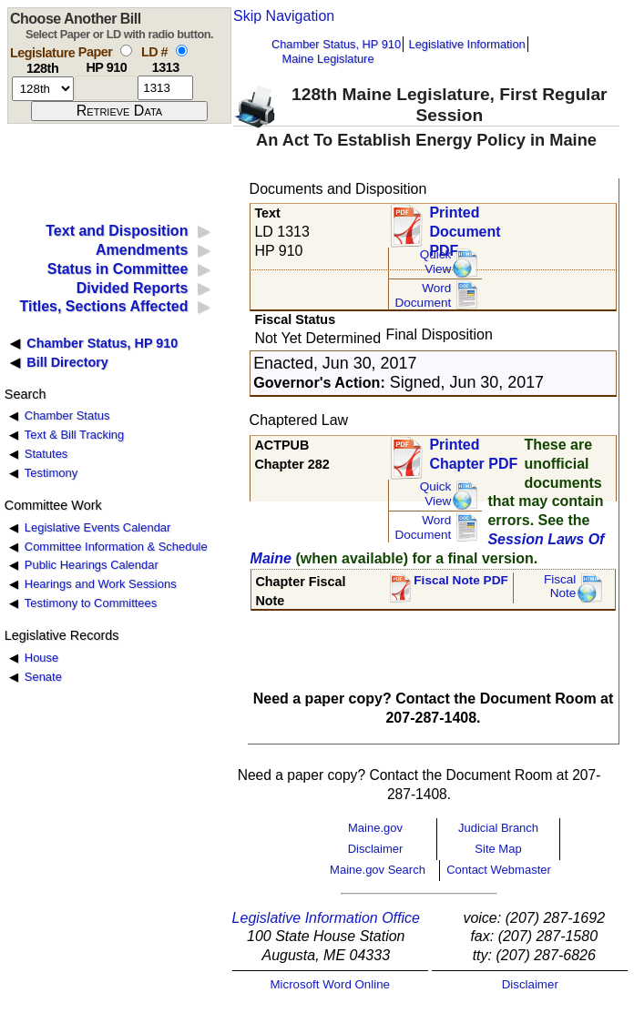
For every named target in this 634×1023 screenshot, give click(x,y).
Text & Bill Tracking (74, 434)
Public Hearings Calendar (91, 565)
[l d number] (165, 88)
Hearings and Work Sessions (101, 584)
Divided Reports (133, 288)
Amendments (142, 250)
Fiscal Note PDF (461, 580)
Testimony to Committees (91, 603)
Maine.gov (375, 828)
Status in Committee (118, 269)
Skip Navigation (283, 16)
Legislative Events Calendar (98, 527)
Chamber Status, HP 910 (336, 44)
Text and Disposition (117, 230)
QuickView (436, 262)
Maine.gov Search (377, 869)
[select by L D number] (182, 50)
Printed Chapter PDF (473, 454)
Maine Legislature (327, 59)
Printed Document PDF (464, 226)
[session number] (43, 88)
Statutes (46, 454)
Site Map (498, 849)
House (41, 657)
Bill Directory (67, 362)
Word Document (422, 295)
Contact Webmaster (498, 869)
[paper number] (106, 88)
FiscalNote (560, 586)
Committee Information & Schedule (116, 546)
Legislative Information (467, 44)
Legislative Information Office (326, 918)
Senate (43, 677)
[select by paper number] (126, 50)
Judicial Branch (498, 828)
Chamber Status (67, 415)
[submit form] (119, 111)
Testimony (51, 473)
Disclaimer (376, 849)
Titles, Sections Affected (103, 306)
